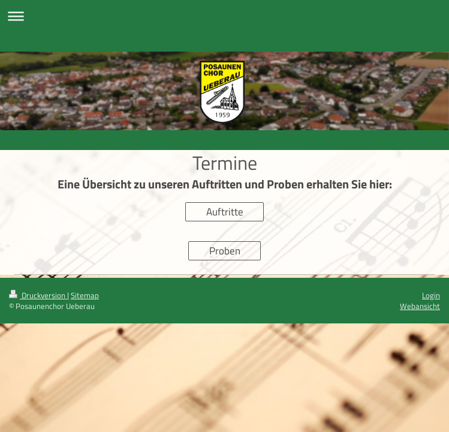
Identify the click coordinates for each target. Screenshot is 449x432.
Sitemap (85, 295)
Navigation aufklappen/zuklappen (224, 16)
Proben (224, 251)
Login (431, 295)
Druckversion (38, 295)
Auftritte (224, 212)
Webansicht (420, 306)
